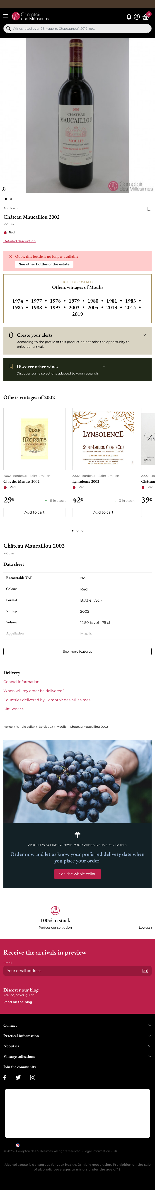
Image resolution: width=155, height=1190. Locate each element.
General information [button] (21, 682)
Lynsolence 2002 (85, 481)
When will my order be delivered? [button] (34, 691)
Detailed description (19, 241)
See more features (77, 651)
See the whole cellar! (77, 874)
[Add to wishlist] (149, 208)
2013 (114, 307)
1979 (77, 300)
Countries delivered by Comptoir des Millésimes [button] (46, 700)
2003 (77, 307)
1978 (58, 300)
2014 (133, 307)
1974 (20, 300)
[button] (55, 918)
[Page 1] (72, 530)
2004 (95, 307)
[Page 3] (82, 530)
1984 (20, 307)
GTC (115, 1151)
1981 (114, 300)
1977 (39, 300)
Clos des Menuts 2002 (21, 481)
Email (7, 963)
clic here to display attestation (118, 1145)
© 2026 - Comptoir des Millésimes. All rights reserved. (42, 1151)
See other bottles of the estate (44, 264)
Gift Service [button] (13, 709)
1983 (133, 300)
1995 (58, 307)
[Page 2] (77, 530)
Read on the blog (17, 1002)
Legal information (96, 1151)
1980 (95, 300)
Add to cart (34, 512)
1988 (39, 307)
